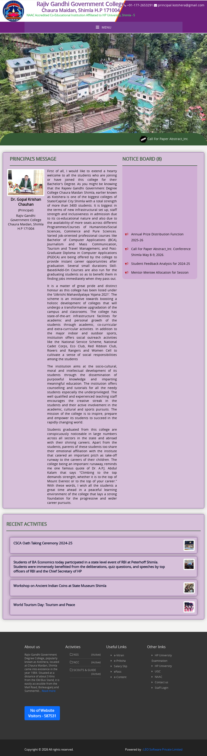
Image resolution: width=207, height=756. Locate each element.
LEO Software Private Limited (162, 749)
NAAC (158, 677)
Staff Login (161, 687)
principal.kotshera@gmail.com (179, 5)
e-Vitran (119, 655)
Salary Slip (120, 666)
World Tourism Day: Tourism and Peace (103, 604)
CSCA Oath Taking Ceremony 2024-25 (103, 543)
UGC (158, 671)
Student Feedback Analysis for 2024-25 (160, 274)
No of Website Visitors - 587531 (42, 713)
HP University (163, 666)
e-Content (120, 677)
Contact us (161, 682)
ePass (117, 671)
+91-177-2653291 (138, 5)
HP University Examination (162, 657)
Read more (48, 691)
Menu (103, 27)
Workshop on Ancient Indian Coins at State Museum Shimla (103, 585)
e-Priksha (120, 660)
